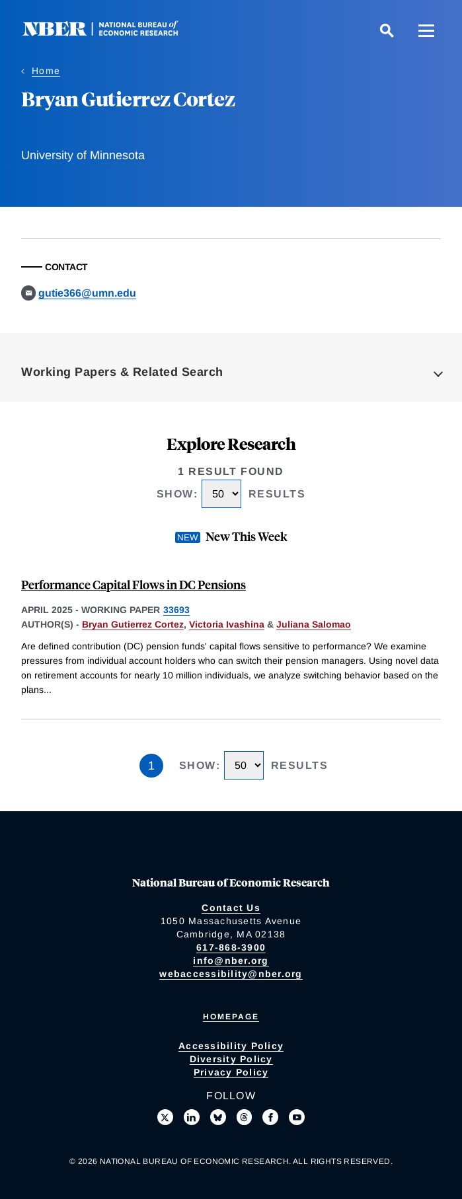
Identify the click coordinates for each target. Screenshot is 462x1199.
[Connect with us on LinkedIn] (192, 1117)
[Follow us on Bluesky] (218, 1117)
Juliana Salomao (313, 624)
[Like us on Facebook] (270, 1117)
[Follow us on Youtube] (297, 1117)
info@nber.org (230, 960)
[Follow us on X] (165, 1117)
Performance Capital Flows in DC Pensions (133, 584)
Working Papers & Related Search (122, 372)
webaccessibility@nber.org (230, 973)
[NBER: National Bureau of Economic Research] (111, 32)
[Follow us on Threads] (244, 1117)
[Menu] (426, 30)
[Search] (386, 30)
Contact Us (231, 907)
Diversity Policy (231, 1059)
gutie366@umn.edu (87, 293)
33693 (176, 609)
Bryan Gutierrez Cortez (133, 624)
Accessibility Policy (231, 1045)
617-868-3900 (231, 947)
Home (46, 70)
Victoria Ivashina (226, 624)
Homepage (231, 1016)
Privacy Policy (231, 1072)
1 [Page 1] (151, 765)
